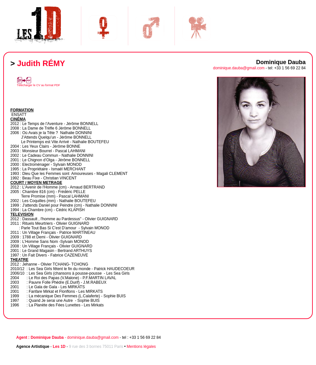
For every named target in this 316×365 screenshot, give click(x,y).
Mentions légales (141, 346)
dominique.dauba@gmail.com (239, 68)
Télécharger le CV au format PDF (38, 85)
